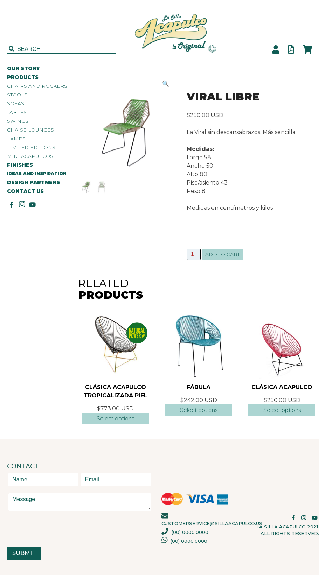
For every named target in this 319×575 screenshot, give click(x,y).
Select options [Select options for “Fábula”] (198, 410)
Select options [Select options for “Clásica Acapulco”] (282, 410)
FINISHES (20, 165)
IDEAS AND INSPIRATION (37, 173)
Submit (24, 553)
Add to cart (222, 254)
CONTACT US (25, 191)
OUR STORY (23, 69)
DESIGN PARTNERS (33, 183)
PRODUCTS (23, 77)
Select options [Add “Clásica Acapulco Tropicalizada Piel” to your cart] (115, 418)
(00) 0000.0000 (184, 532)
